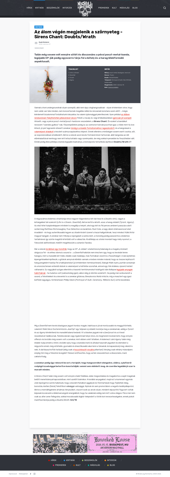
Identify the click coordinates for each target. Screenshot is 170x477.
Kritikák (39, 8)
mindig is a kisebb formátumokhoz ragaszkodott (92, 128)
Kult (114, 8)
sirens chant (39, 48)
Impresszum (13, 474)
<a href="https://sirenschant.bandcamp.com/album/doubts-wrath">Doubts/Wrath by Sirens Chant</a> (85, 413)
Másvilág (124, 8)
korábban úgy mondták (56, 249)
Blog (135, 8)
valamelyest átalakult (44, 131)
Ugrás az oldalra (113, 87)
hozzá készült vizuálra (84, 349)
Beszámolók (53, 8)
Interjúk (67, 8)
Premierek (103, 8)
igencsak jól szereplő (122, 118)
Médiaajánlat (23, 474)
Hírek (29, 8)
